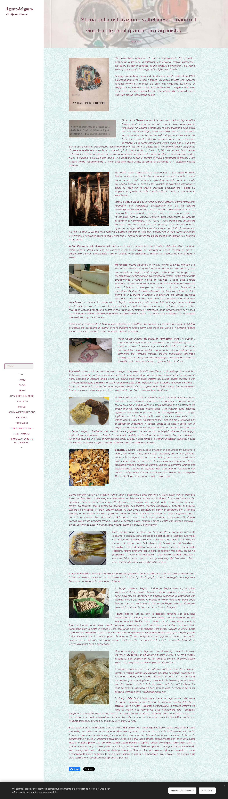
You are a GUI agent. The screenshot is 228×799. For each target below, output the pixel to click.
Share (74, 769)
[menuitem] (22, 379)
